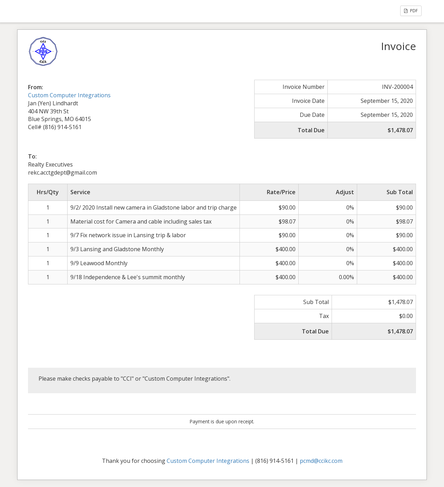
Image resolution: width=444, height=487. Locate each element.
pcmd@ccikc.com (321, 461)
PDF (411, 11)
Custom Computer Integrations (69, 95)
